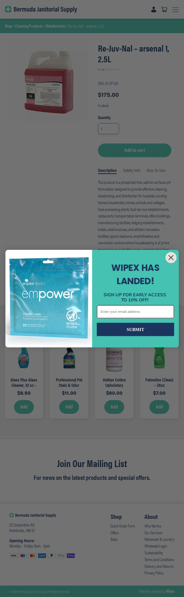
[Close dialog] (171, 257)
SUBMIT (135, 329)
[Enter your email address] (135, 311)
